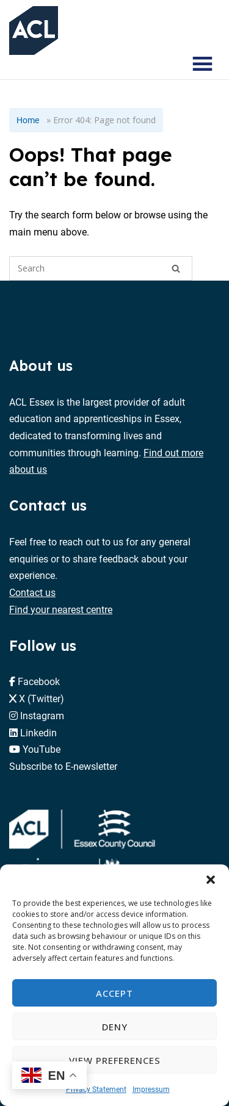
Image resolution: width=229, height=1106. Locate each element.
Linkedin (38, 732)
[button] (211, 880)
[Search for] (100, 268)
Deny (115, 1027)
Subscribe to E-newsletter (63, 765)
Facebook (39, 681)
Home (27, 120)
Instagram (42, 715)
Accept (114, 993)
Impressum (151, 1089)
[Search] (175, 268)
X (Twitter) (41, 698)
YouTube (41, 748)
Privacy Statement (96, 1089)
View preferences (115, 1060)
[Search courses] (166, 64)
